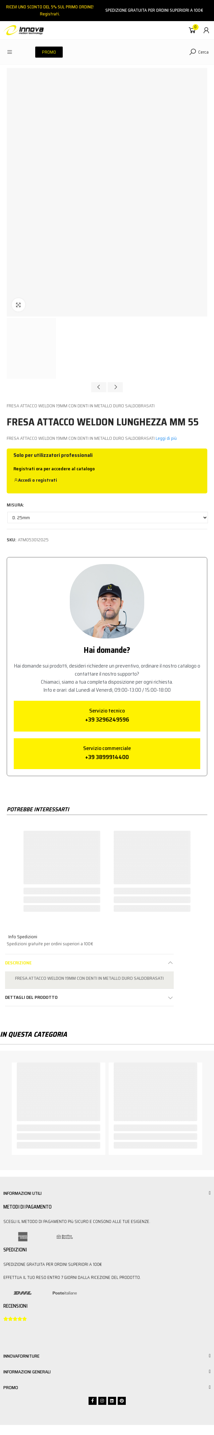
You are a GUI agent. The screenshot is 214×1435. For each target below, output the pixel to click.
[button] (49, 52)
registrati (46, 480)
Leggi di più (166, 438)
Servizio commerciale (107, 748)
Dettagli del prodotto (31, 997)
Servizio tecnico (107, 710)
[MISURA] (107, 517)
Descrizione (18, 962)
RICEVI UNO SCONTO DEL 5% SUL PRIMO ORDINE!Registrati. (50, 10)
